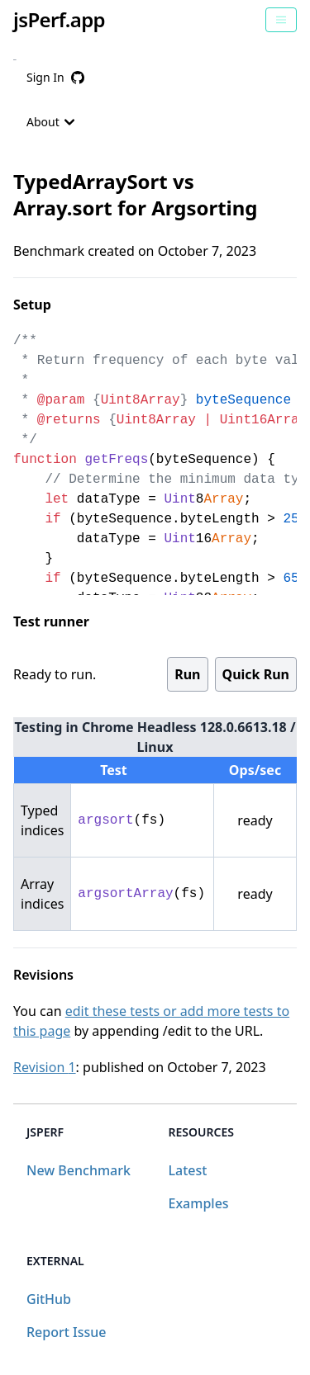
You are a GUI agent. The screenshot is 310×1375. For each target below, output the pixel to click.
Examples (199, 1203)
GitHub (48, 1299)
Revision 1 (44, 1067)
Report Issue (66, 1332)
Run (187, 674)
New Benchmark (78, 1170)
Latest (188, 1170)
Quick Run (255, 674)
